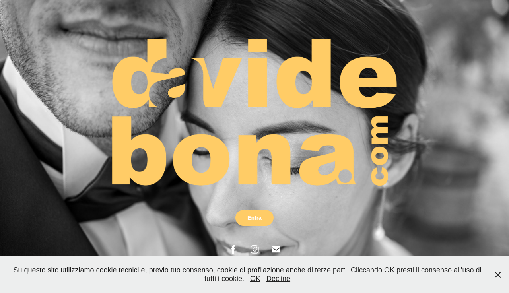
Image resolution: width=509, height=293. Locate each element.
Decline (278, 279)
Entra (254, 218)
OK (255, 279)
